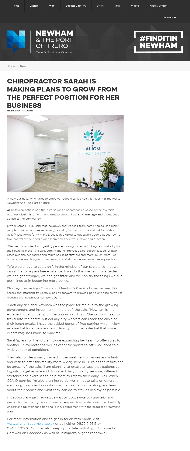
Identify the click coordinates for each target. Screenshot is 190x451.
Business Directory (76, 6)
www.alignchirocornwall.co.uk (30, 423)
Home (16, 6)
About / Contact (158, 6)
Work (52, 6)
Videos (135, 6)
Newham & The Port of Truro (39, 42)
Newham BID (170, 17)
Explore (34, 6)
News (117, 6)
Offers (100, 6)
